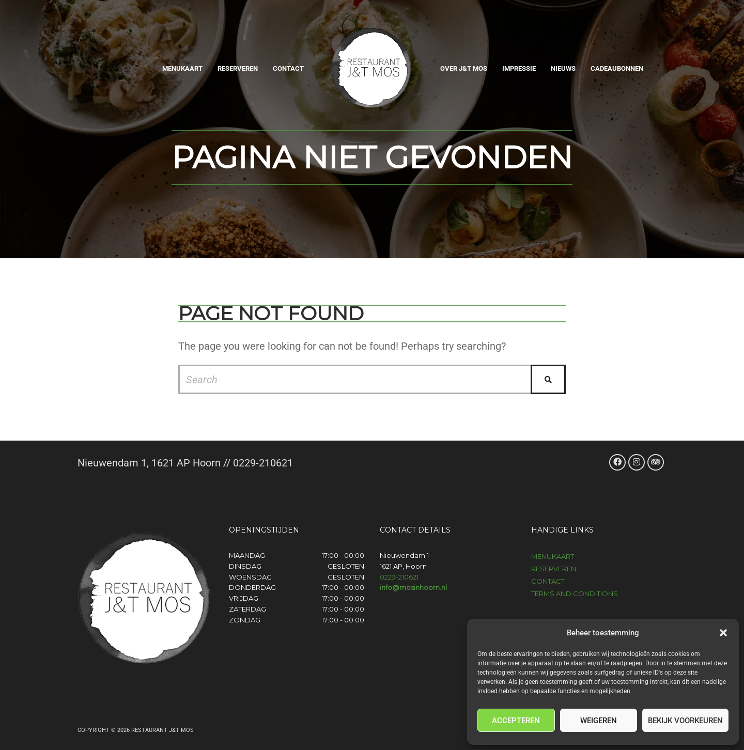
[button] (723, 633)
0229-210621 (399, 577)
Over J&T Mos (463, 68)
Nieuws (563, 68)
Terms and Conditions (574, 593)
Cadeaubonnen (617, 68)
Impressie (519, 68)
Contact (288, 68)
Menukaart (182, 68)
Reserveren (238, 68)
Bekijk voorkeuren (685, 720)
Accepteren (516, 720)
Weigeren (598, 720)
